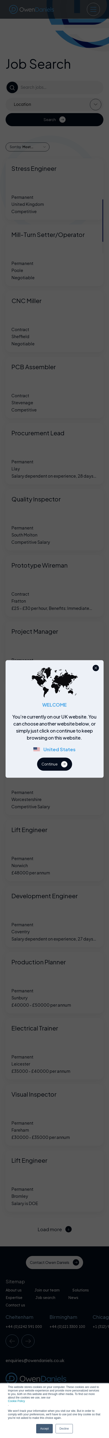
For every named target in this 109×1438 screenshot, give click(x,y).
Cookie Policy (16, 1401)
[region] (56, 735)
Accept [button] (44, 1428)
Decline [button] (64, 1428)
